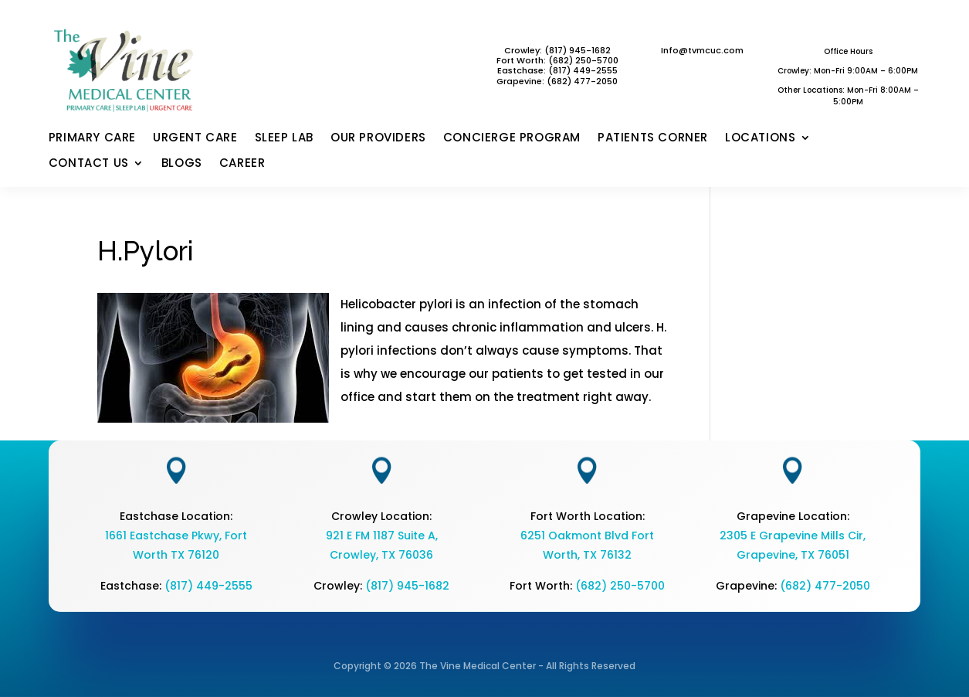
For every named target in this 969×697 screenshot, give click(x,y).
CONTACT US (89, 164)
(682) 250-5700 (620, 585)
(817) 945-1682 (407, 585)
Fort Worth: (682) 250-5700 (557, 60)
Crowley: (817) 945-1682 (557, 50)
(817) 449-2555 (583, 70)
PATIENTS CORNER (653, 138)
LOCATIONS (760, 138)
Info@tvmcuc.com (702, 50)
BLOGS (181, 164)
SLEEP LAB (284, 138)
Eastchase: (522, 70)
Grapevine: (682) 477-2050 (557, 81)
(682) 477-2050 (825, 585)
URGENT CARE (195, 138)
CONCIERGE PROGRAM (512, 138)
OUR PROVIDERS (378, 138)
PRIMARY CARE (92, 138)
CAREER (242, 164)
